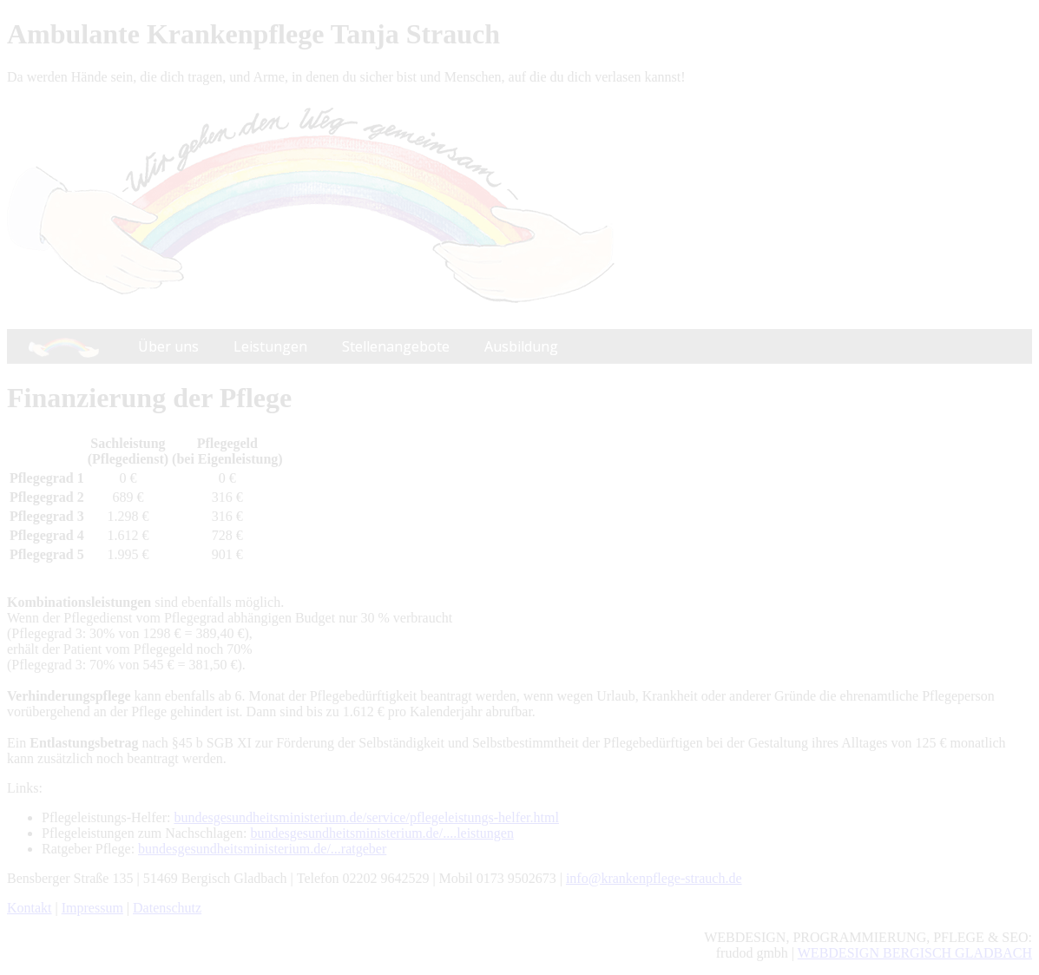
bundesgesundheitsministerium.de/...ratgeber (262, 848)
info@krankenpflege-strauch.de (654, 878)
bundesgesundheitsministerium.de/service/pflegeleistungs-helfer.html (366, 817)
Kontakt (29, 907)
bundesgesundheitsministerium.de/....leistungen (382, 833)
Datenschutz (167, 907)
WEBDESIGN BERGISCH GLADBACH (915, 952)
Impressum (92, 907)
